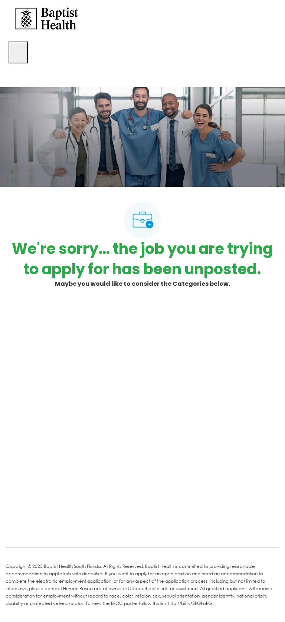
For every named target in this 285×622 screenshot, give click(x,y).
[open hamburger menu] (18, 52)
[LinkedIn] (40, 531)
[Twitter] (69, 531)
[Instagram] (99, 531)
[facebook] (14, 530)
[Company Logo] (46, 18)
